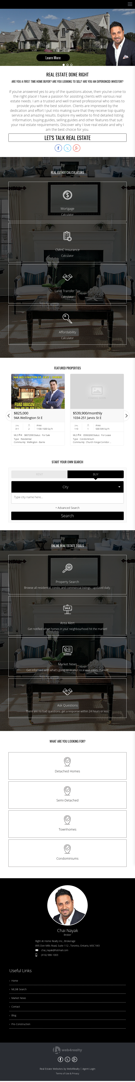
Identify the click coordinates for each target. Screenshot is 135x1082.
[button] (8, 416)
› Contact (15, 1005)
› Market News (18, 996)
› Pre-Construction (20, 1025)
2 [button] (67, 65)
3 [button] (71, 65)
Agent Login (88, 1069)
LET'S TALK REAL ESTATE (67, 138)
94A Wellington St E (28, 418)
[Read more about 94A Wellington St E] (38, 409)
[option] (67, 37)
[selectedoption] (67, 485)
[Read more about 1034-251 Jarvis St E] (97, 409)
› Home (14, 976)
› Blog (13, 1015)
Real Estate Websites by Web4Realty (60, 1069)
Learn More (53, 43)
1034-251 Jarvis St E (87, 418)
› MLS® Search (18, 986)
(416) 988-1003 (49, 950)
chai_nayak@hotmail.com (54, 945)
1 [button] (64, 65)
